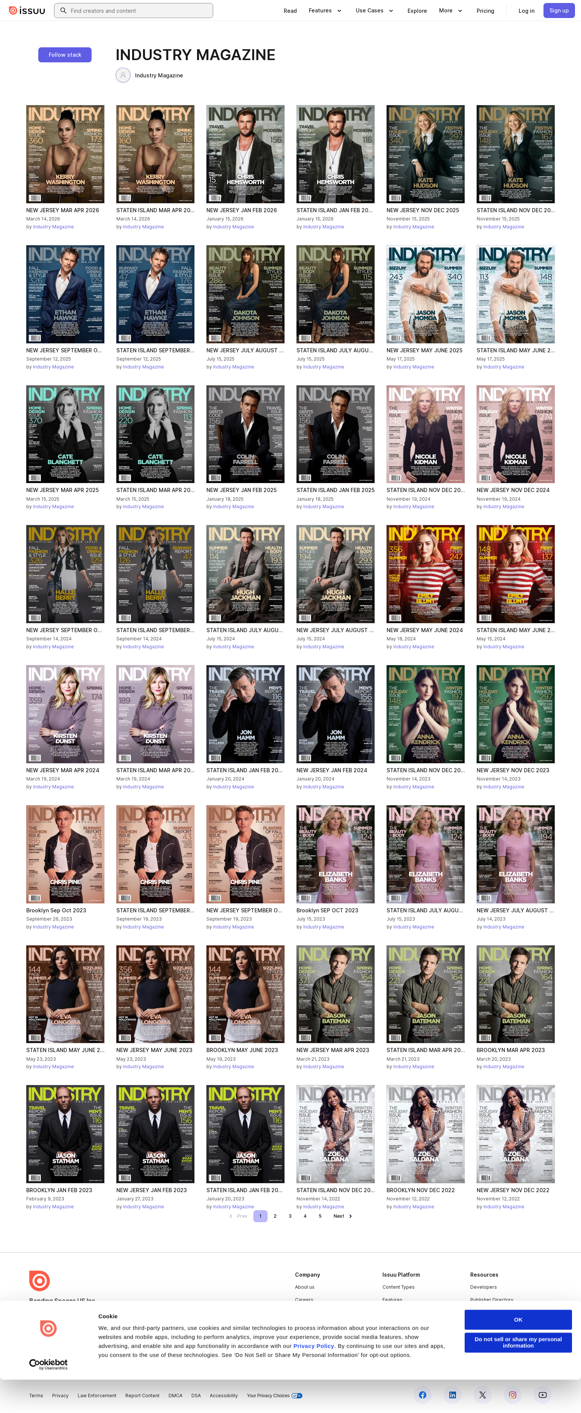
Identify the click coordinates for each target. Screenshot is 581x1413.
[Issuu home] (27, 10)
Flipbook (392, 1312)
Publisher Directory (491, 1300)
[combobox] (140, 10)
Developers (483, 1287)
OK (518, 1353)
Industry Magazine (149, 75)
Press (301, 1325)
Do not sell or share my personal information (518, 1376)
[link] (290, 10)
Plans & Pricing (311, 1312)
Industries (393, 1325)
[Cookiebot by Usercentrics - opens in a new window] (48, 1398)
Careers (304, 1300)
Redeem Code (486, 1312)
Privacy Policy (314, 1380)
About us (305, 1287)
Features (392, 1300)
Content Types (398, 1287)
